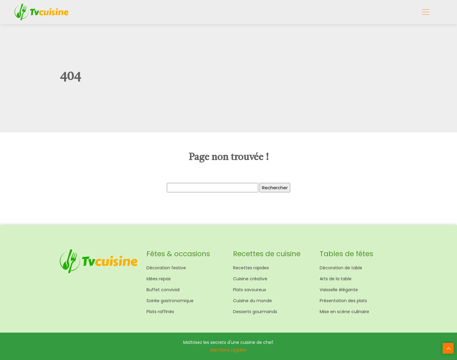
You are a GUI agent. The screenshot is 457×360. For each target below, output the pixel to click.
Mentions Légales (228, 350)
